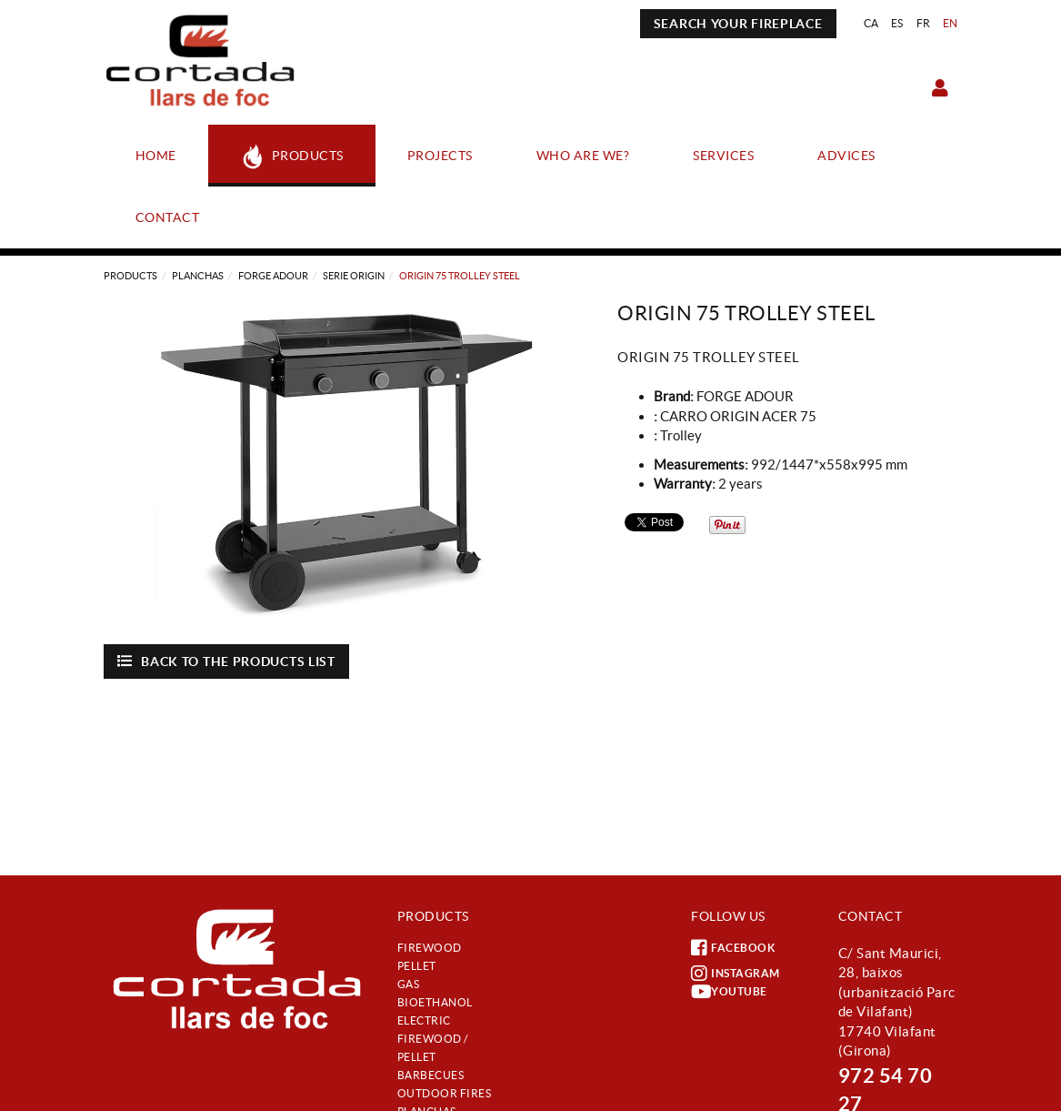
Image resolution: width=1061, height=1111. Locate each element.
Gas (408, 984)
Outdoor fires (444, 1093)
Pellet (416, 966)
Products (130, 275)
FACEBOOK (733, 948)
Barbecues (431, 1075)
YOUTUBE (729, 992)
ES (897, 23)
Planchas (198, 275)
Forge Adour (273, 275)
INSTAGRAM (735, 974)
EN (950, 23)
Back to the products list (226, 661)
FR (923, 23)
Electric (424, 1020)
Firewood (429, 948)
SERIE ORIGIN (354, 275)
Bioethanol (435, 1002)
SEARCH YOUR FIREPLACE (738, 23)
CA (871, 23)
